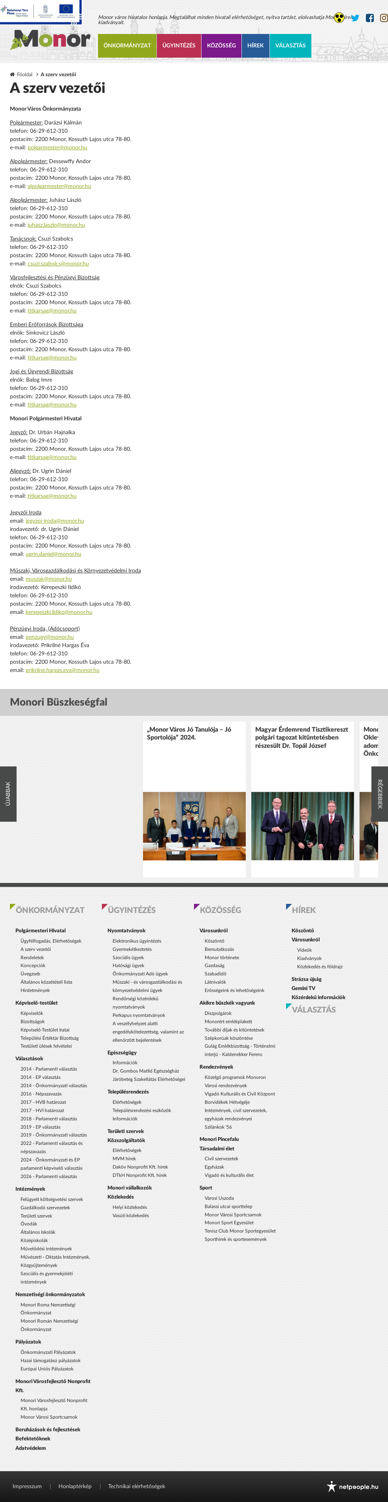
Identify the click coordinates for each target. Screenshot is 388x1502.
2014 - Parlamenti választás (49, 1069)
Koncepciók (33, 965)
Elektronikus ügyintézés (137, 941)
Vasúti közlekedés (131, 1215)
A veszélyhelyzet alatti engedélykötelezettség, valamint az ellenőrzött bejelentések (148, 1032)
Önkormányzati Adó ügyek (140, 973)
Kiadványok (309, 958)
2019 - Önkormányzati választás (54, 1135)
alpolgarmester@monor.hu (59, 186)
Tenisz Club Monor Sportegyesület (240, 1231)
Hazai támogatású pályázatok (51, 1360)
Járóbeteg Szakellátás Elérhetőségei (149, 1079)
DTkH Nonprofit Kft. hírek (140, 1175)
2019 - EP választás (40, 1127)
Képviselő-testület (36, 1003)
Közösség (221, 46)
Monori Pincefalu (219, 1139)
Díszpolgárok (218, 1013)
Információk (125, 1062)
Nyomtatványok (126, 931)
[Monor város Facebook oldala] (370, 18)
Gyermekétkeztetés (132, 949)
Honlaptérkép (75, 1486)
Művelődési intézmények (46, 1248)
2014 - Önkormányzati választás (54, 1085)
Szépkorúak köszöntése (229, 1038)
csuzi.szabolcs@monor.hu (58, 264)
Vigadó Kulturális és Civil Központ (240, 1094)
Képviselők (32, 1013)
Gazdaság (214, 965)
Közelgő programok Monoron (235, 1077)
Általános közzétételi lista (46, 982)
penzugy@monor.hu (50, 637)
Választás (290, 46)
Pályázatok (28, 1342)
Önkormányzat (127, 46)
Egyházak (214, 1167)
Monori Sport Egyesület (229, 1222)
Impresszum (27, 1486)
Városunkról (214, 931)
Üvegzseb (30, 973)
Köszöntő (214, 941)
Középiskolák (34, 1240)
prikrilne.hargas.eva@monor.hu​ (63, 670)
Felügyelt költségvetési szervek (52, 1199)
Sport (206, 1188)
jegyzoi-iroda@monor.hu (55, 521)
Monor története (222, 957)
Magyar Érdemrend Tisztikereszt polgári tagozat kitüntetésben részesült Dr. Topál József (301, 738)
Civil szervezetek (221, 1158)
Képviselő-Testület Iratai (45, 1030)
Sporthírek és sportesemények (236, 1239)
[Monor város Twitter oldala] (355, 18)
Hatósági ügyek (128, 965)
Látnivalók (215, 982)
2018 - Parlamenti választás (49, 1118)
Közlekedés (120, 1197)
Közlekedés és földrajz (320, 966)
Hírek (255, 46)
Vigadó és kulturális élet (229, 1175)
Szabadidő (215, 973)
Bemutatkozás (219, 949)
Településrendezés (128, 1092)
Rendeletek (32, 957)
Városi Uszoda (219, 1198)
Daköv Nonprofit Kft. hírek (140, 1167)
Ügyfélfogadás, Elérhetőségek (51, 941)
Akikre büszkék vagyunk (227, 1003)
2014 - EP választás (40, 1077)
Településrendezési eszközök (142, 1110)
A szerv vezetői (36, 949)
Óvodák (29, 1224)
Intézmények (30, 1189)
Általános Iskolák (38, 1232)
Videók (304, 950)
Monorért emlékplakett (228, 1021)
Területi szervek (36, 1216)
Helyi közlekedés (130, 1207)
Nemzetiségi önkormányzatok (50, 1294)
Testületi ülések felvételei (46, 1046)
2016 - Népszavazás (41, 1094)
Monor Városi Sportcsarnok (49, 1417)
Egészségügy (122, 1053)
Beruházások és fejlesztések (47, 1429)
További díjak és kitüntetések (234, 1030)
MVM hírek (124, 1158)
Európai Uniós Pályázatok (47, 1368)
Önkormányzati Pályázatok (48, 1352)
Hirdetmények (35, 990)
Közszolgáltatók (126, 1140)
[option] (194, 799)
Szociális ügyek (128, 957)
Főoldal (24, 74)
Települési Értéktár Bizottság (50, 1038)
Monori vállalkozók (129, 1188)
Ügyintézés (179, 46)
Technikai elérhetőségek (136, 1486)
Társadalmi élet (217, 1149)
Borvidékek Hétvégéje (227, 1102)
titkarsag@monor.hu (52, 311)
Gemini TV (303, 988)
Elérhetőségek (127, 1102)
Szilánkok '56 (218, 1127)
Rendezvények (216, 1067)
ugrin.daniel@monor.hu (53, 554)
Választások (29, 1059)
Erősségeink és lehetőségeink (234, 990)
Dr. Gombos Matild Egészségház (146, 1071)
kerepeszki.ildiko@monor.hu (59, 612)
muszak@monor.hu (49, 579)
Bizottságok (33, 1021)
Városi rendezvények (226, 1085)
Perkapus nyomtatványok (139, 1015)
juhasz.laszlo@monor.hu (56, 225)
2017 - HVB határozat (43, 1102)
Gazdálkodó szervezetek (45, 1207)
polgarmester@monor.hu (57, 148)
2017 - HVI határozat (42, 1110)
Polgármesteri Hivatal (40, 931)
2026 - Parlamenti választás (49, 1176)
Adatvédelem (30, 1448)
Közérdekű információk (318, 997)
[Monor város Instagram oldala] (384, 18)
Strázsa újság (307, 979)
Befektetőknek (32, 1439)
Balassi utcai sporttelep (228, 1206)
